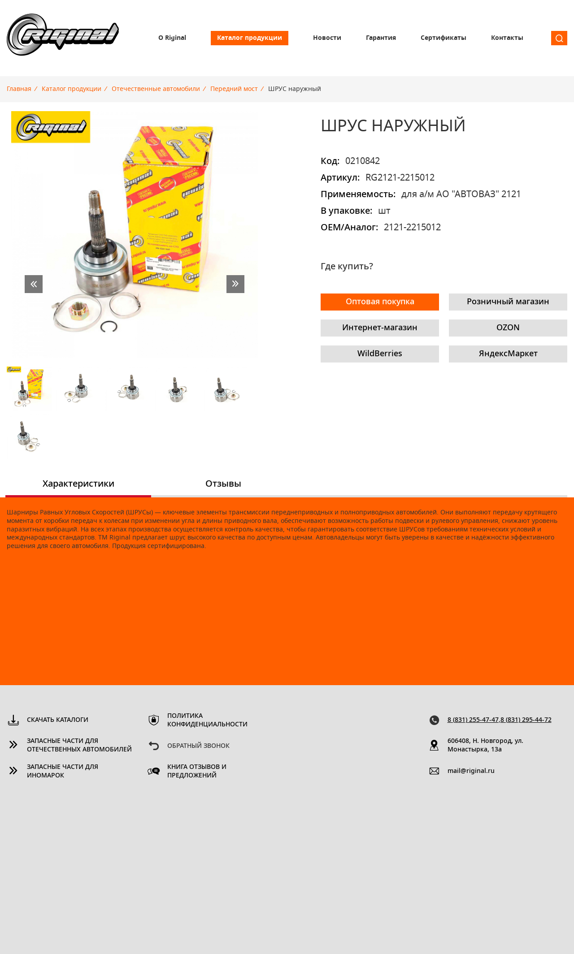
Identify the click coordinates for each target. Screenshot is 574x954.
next (235, 284)
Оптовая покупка (380, 302)
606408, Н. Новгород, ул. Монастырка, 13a (485, 745)
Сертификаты (443, 38)
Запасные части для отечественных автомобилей (79, 745)
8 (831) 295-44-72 (526, 720)
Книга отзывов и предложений (196, 771)
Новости (327, 38)
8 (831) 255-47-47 (473, 720)
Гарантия (381, 38)
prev (34, 284)
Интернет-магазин (379, 328)
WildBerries (379, 354)
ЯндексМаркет (508, 354)
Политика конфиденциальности (207, 720)
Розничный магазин (508, 302)
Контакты (507, 38)
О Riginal (172, 38)
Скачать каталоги (57, 720)
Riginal (63, 38)
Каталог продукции (249, 38)
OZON (508, 328)
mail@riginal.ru (471, 771)
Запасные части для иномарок (62, 771)
